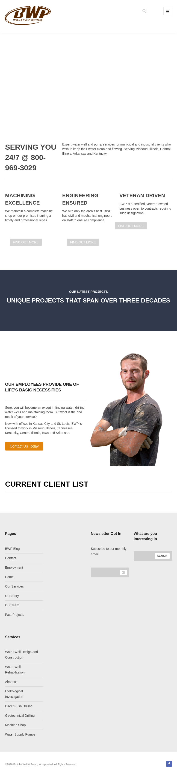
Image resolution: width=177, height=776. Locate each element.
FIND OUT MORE (131, 226)
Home (9, 577)
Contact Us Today (24, 446)
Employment (14, 567)
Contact (10, 558)
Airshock (11, 682)
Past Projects (14, 614)
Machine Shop (15, 725)
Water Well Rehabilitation (15, 669)
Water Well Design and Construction (21, 654)
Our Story (12, 596)
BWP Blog (12, 549)
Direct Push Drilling (18, 706)
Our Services (14, 586)
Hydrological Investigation (14, 694)
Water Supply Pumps (20, 734)
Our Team (12, 605)
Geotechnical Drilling (20, 715)
